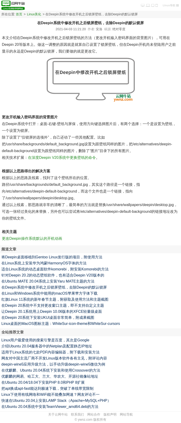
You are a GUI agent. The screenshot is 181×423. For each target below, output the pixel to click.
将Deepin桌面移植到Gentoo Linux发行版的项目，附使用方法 (51, 257)
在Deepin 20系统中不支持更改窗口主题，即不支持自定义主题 (52, 305)
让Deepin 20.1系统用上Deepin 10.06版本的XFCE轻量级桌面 (51, 311)
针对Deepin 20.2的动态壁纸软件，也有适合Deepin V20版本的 (52, 275)
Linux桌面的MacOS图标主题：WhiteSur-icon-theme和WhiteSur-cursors (60, 324)
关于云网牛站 (58, 414)
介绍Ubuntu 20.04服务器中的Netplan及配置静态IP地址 (46, 346)
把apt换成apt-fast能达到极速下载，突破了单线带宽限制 (47, 388)
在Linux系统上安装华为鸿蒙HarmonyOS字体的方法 (44, 263)
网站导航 (126, 414)
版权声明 (110, 414)
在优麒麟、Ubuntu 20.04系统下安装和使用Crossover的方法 (50, 370)
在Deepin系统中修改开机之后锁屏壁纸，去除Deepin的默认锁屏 (54, 287)
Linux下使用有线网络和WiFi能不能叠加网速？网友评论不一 (50, 394)
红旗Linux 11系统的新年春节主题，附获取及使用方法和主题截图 (55, 299)
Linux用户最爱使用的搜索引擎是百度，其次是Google (45, 340)
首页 (19, 14)
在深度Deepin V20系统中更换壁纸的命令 (62, 158)
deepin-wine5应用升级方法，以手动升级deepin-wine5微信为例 (53, 364)
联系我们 (77, 414)
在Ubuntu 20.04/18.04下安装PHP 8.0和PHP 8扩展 (43, 382)
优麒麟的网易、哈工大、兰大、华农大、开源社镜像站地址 (49, 376)
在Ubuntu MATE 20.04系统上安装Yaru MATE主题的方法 (47, 281)
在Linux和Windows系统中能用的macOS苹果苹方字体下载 (49, 293)
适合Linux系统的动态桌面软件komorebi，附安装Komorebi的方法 (55, 269)
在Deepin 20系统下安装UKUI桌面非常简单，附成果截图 (47, 318)
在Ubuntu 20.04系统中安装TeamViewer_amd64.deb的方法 (49, 407)
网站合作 (93, 414)
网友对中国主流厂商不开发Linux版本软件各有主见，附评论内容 (54, 358)
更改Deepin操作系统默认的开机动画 (32, 238)
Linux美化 (34, 14)
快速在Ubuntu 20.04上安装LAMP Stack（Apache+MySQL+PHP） (56, 401)
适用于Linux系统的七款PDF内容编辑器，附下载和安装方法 (50, 352)
